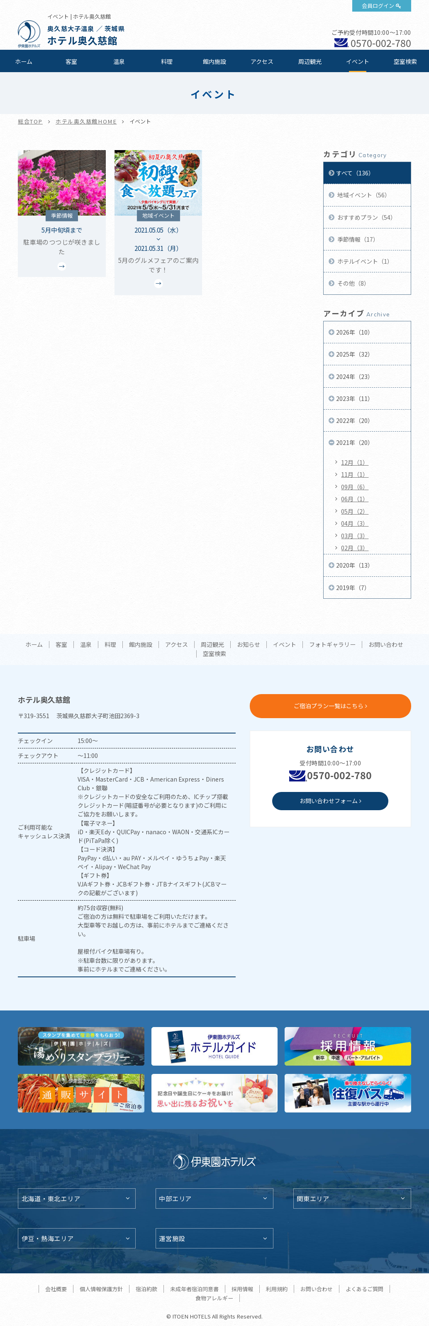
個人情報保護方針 (101, 1289)
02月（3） (354, 548)
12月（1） (354, 462)
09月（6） (354, 487)
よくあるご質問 (364, 1289)
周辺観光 (310, 61)
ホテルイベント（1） (364, 261)
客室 (71, 61)
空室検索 (405, 61)
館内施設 (214, 61)
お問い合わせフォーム (329, 801)
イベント (357, 61)
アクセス (262, 61)
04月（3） (354, 523)
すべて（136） (355, 173)
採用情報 (242, 1289)
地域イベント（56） (363, 195)
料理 (167, 61)
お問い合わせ (385, 644)
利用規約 (277, 1289)
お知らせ (248, 644)
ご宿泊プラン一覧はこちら (328, 706)
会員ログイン (378, 6)
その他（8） (353, 283)
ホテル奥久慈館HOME (86, 121)
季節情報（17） (357, 239)
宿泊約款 (146, 1289)
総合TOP (30, 121)
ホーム (23, 61)
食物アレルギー (214, 1298)
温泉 (119, 61)
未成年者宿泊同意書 (194, 1289)
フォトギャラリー (332, 644)
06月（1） (354, 499)
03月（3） (354, 536)
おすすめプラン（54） (366, 217)
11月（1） (354, 474)
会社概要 (56, 1289)
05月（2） (354, 511)
